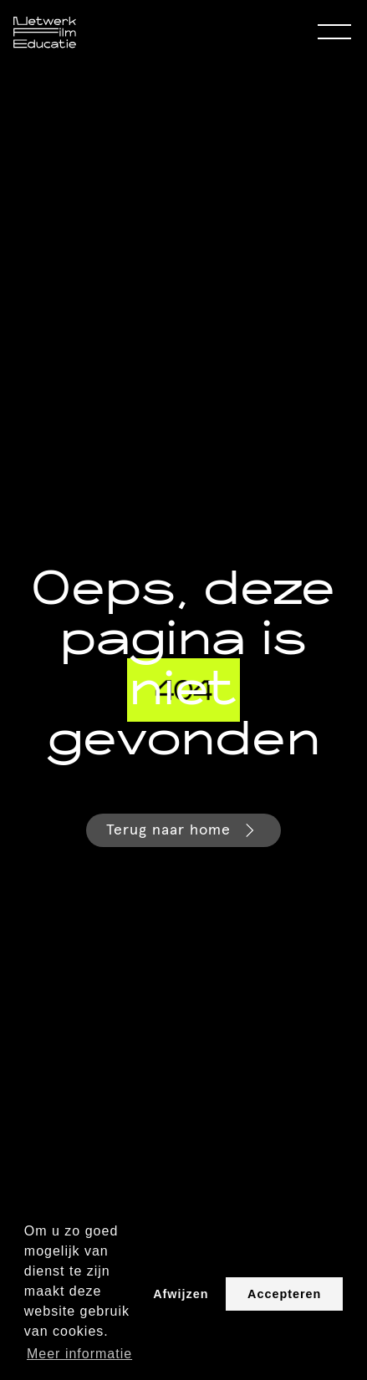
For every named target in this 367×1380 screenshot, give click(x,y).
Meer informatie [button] (79, 1354)
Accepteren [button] (284, 1294)
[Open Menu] (334, 32)
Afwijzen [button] (180, 1294)
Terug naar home (182, 830)
